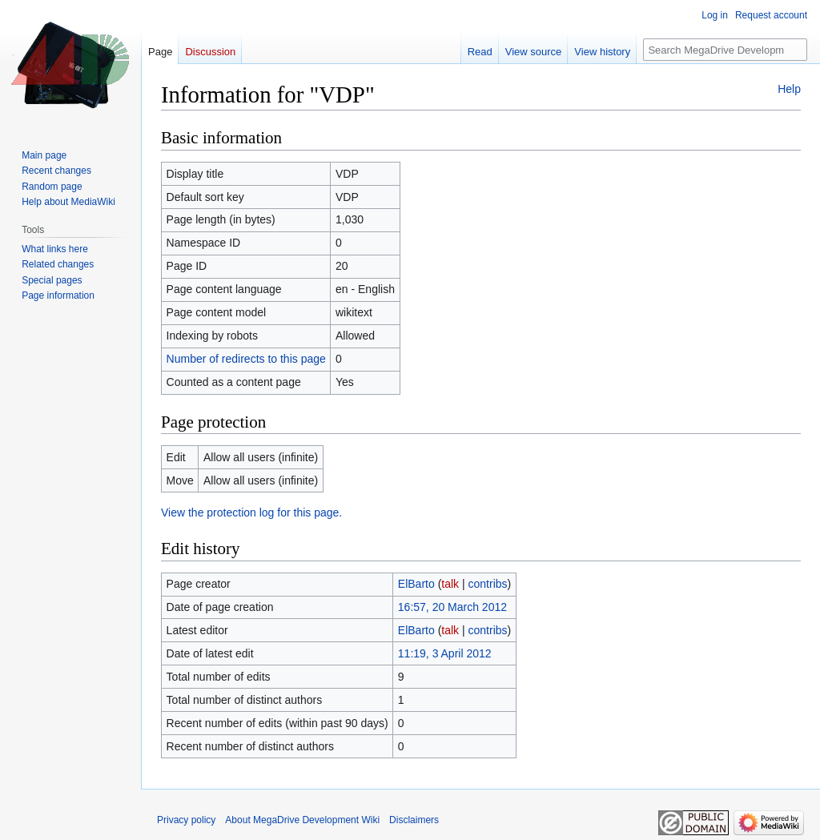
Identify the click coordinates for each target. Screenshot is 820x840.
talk (450, 583)
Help (789, 88)
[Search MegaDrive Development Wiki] (725, 49)
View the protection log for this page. (251, 512)
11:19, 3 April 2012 (445, 653)
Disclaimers (414, 820)
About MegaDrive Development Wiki (302, 820)
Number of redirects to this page (246, 358)
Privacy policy (186, 820)
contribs (488, 583)
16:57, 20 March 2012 (452, 607)
